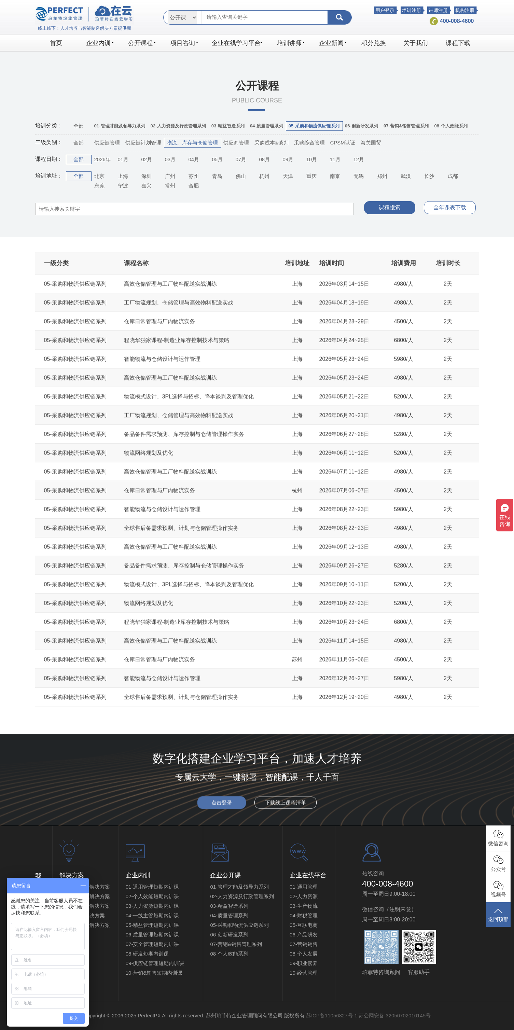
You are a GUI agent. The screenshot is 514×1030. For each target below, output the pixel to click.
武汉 (406, 176)
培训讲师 (291, 43)
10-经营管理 (304, 973)
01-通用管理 (304, 887)
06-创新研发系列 (229, 934)
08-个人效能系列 (229, 954)
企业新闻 (333, 43)
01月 (123, 159)
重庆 (311, 176)
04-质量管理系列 (229, 915)
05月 (217, 159)
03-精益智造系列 (229, 906)
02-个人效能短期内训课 (152, 896)
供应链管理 (107, 142)
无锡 (358, 176)
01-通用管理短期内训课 (152, 887)
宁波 (123, 186)
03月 (170, 159)
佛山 (241, 176)
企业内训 (100, 43)
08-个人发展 (304, 954)
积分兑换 (373, 43)
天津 (288, 176)
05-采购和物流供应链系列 (239, 925)
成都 (453, 176)
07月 (241, 159)
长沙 (429, 176)
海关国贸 (371, 142)
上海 (123, 176)
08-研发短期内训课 (147, 954)
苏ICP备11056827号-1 (331, 1015)
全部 (78, 126)
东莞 (99, 186)
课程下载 (458, 43)
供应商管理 (236, 142)
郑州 (382, 176)
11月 (335, 159)
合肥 (194, 186)
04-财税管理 (304, 915)
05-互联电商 (304, 925)
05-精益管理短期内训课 (152, 925)
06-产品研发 (304, 934)
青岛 (217, 176)
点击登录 (221, 808)
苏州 (194, 176)
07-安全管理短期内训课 (152, 944)
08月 (264, 159)
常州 (170, 186)
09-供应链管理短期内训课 (160, 963)
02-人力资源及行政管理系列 (242, 896)
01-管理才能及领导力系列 (239, 887)
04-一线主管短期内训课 (152, 915)
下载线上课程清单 (285, 808)
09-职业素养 (304, 963)
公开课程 (142, 43)
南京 (335, 176)
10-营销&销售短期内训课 (154, 973)
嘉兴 (146, 186)
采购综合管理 (309, 142)
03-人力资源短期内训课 (152, 906)
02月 (146, 159)
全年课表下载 (449, 207)
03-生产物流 (304, 906)
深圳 (146, 176)
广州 (170, 176)
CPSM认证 (342, 142)
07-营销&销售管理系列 (236, 944)
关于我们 (415, 43)
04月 (194, 159)
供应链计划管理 (143, 142)
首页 (56, 43)
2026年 (102, 159)
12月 (358, 159)
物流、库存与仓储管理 (192, 142)
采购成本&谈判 (271, 142)
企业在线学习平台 (237, 43)
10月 (311, 159)
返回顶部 (498, 914)
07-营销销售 (304, 944)
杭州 (264, 176)
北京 (99, 176)
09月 (288, 159)
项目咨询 (184, 43)
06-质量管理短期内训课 (152, 934)
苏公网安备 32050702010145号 (395, 1015)
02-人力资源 (304, 896)
